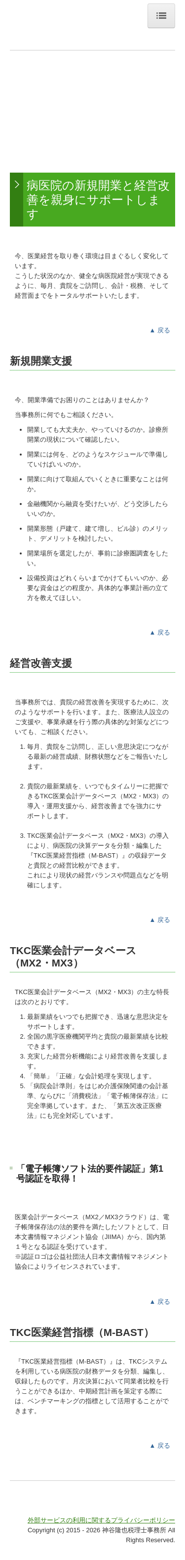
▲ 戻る (159, 330)
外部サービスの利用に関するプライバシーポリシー (101, 1520)
